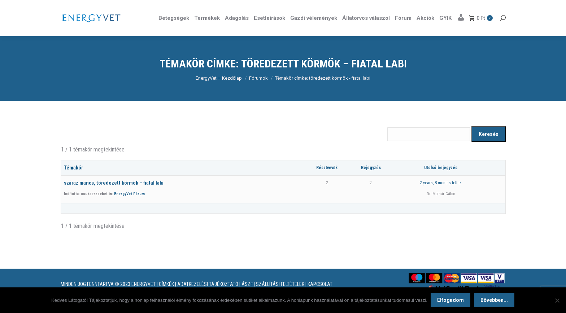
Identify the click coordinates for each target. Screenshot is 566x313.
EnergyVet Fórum (129, 206)
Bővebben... (494, 300)
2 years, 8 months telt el (441, 195)
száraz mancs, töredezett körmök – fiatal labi (114, 196)
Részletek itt (487, 6)
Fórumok (258, 91)
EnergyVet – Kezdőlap (219, 91)
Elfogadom (450, 300)
